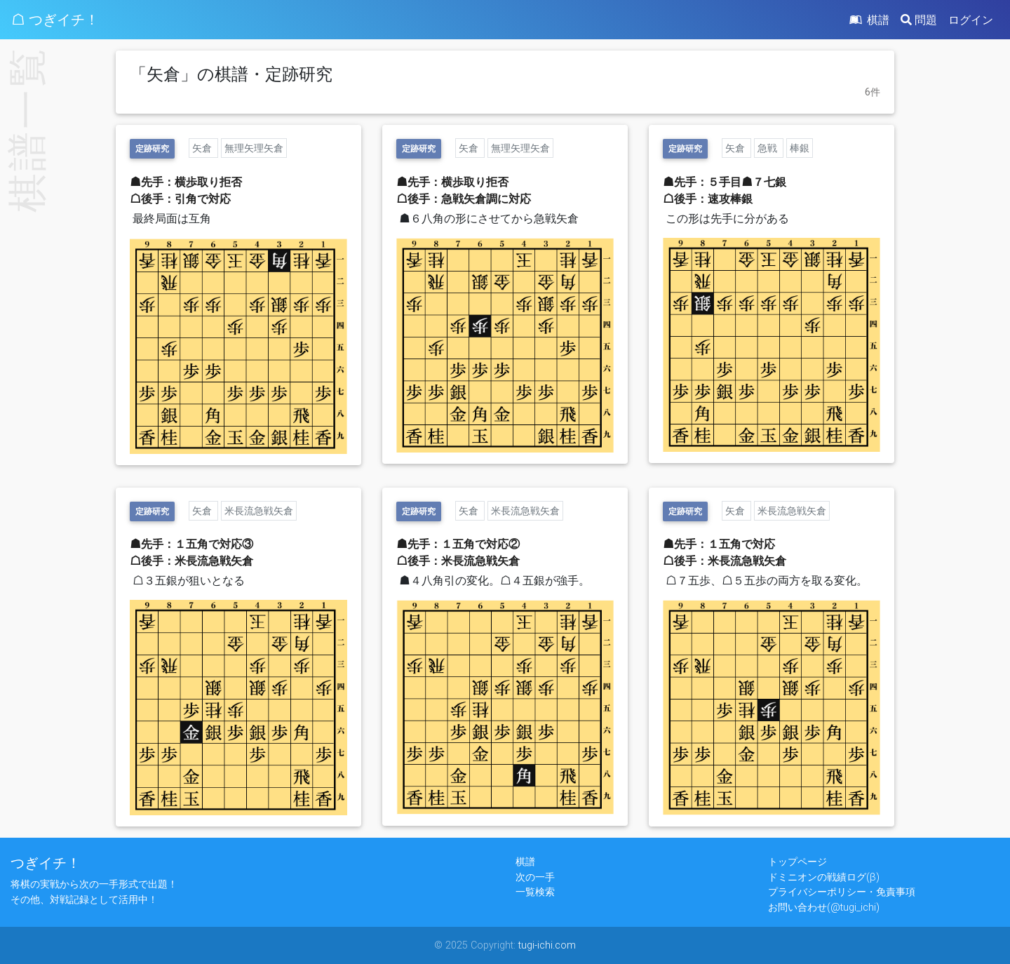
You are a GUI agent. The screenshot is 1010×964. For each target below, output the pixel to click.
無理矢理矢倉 (253, 148)
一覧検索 (535, 891)
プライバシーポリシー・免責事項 (841, 891)
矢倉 (203, 148)
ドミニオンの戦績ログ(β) (824, 877)
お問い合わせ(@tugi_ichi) (824, 907)
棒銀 (799, 148)
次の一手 (535, 877)
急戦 (769, 148)
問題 (919, 20)
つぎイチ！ (46, 862)
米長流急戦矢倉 (258, 510)
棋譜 (868, 20)
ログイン (970, 20)
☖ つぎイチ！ (55, 19)
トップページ (797, 861)
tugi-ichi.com (547, 945)
